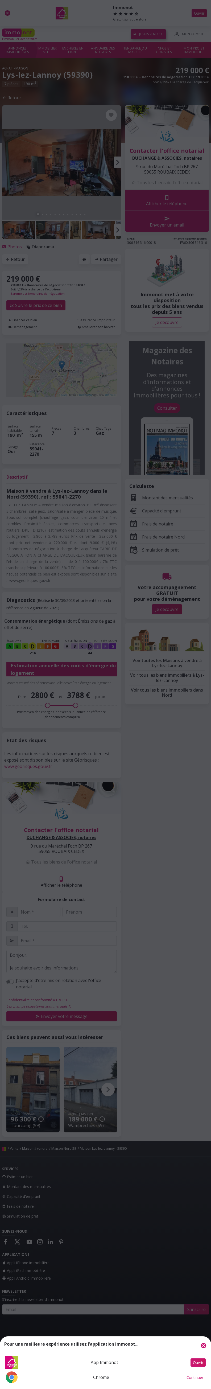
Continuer (195, 1377)
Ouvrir (198, 1362)
